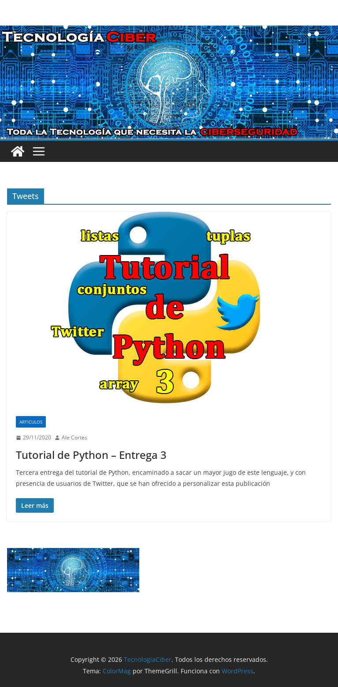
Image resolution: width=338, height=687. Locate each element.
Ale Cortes (74, 437)
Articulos (30, 422)
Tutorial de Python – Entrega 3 (91, 454)
